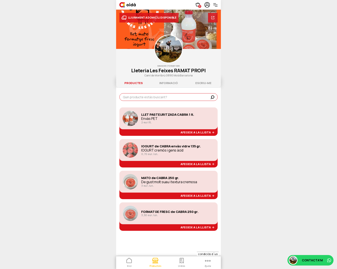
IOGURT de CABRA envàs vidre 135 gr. (171, 146)
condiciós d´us (208, 254)
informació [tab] (168, 83)
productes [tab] (133, 83)
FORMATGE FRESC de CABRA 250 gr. (170, 212)
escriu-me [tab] (203, 83)
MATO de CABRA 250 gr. (160, 178)
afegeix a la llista (197, 132)
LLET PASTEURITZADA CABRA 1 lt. (167, 115)
